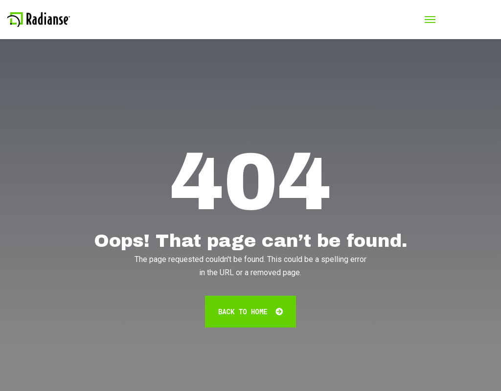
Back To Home (250, 311)
